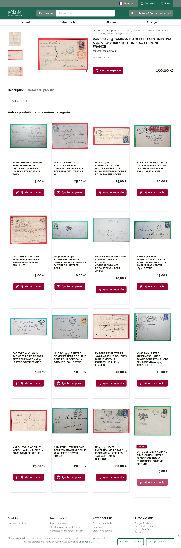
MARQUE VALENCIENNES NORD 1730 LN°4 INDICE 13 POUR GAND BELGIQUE (28, 450)
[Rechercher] (85, 13)
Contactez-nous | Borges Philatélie (67, 531)
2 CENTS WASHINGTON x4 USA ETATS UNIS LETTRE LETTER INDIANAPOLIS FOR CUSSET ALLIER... (151, 167)
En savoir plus (86, 541)
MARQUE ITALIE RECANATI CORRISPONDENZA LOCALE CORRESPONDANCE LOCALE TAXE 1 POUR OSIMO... (110, 264)
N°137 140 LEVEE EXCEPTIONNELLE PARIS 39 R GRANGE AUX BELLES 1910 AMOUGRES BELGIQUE (111, 453)
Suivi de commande (102, 523)
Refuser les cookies (130, 541)
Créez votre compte (102, 531)
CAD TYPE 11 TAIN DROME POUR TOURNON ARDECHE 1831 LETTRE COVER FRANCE (70, 452)
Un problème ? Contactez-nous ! (151, 13)
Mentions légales (58, 523)
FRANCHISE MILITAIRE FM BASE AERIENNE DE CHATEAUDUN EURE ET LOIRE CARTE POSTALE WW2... (27, 168)
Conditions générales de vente (65, 527)
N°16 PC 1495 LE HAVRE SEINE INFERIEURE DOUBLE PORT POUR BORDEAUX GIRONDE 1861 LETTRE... (70, 358)
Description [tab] (16, 90)
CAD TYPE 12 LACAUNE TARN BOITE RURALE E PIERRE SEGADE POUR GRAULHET (26, 261)
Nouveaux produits (17, 523)
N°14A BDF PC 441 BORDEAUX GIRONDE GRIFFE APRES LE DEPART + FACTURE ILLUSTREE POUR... (70, 262)
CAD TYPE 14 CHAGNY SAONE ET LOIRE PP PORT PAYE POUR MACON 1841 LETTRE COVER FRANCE (28, 358)
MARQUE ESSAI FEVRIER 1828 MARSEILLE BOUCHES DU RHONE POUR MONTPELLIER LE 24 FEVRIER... (111, 359)
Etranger (152, 22)
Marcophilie (68, 22)
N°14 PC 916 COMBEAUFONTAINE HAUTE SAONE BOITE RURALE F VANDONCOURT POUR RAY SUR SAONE (110, 168)
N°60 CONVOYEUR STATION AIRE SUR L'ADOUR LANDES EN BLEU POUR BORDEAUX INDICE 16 (69, 168)
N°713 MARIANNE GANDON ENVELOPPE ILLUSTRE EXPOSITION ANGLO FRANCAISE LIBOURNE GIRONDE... (151, 458)
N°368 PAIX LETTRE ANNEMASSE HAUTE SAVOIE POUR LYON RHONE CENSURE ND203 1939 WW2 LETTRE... (152, 359)
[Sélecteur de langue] (127, 3)
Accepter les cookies (160, 541)
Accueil (26, 22)
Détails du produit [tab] (41, 90)
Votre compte (102, 518)
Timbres (111, 22)
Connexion (98, 527)
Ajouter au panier (108, 70)
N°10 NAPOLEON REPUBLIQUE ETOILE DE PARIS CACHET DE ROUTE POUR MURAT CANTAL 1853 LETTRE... (151, 262)
